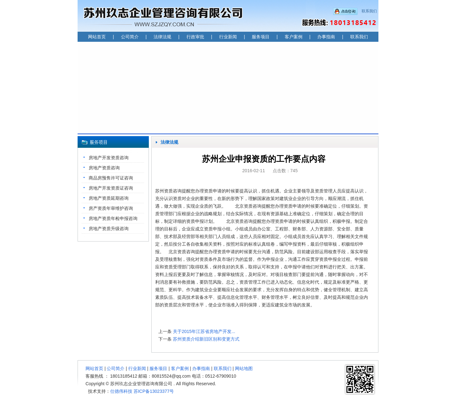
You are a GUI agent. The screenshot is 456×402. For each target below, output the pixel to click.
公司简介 (130, 36)
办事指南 (326, 36)
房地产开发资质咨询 (109, 157)
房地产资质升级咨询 (109, 228)
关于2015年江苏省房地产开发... (204, 331)
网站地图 (244, 368)
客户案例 (293, 36)
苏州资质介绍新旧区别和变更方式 (206, 339)
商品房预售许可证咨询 (111, 177)
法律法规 (162, 36)
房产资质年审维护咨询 (111, 208)
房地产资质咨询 (104, 167)
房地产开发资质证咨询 (111, 188)
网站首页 (97, 36)
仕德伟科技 (121, 391)
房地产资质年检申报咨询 (113, 218)
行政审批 (195, 36)
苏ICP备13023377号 (154, 391)
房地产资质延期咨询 (109, 198)
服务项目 (260, 36)
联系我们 (369, 11)
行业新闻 (228, 36)
